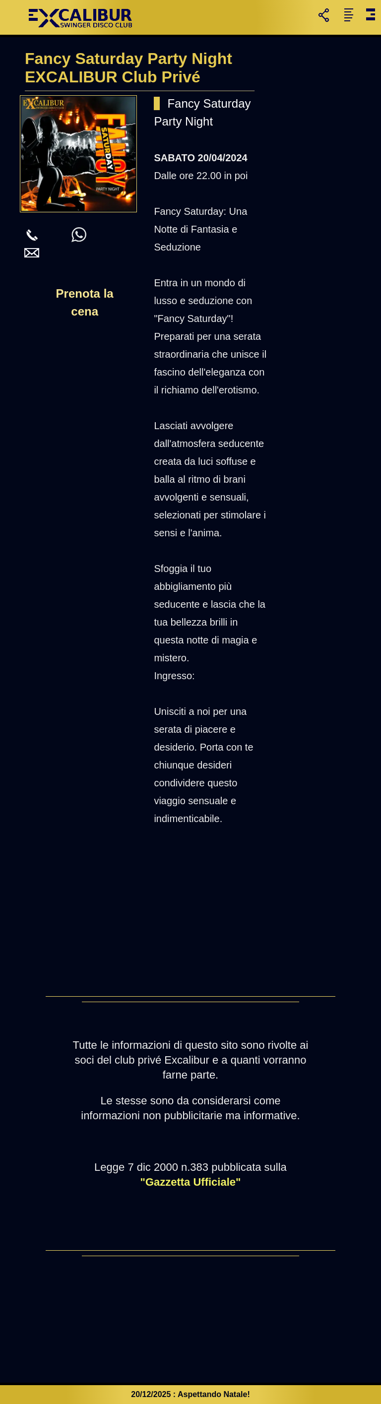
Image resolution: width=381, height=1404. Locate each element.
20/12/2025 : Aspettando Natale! (190, 1394)
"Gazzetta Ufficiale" (190, 1182)
